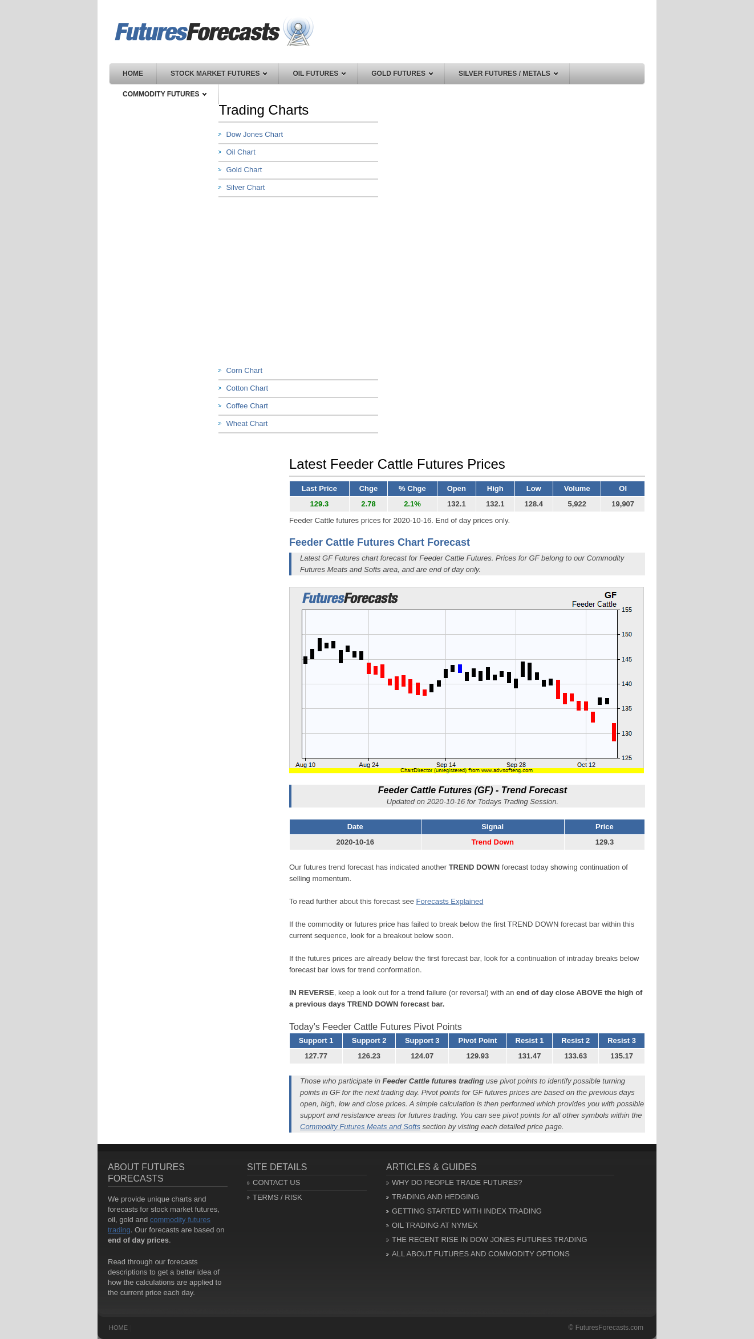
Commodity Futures (164, 94)
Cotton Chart (247, 388)
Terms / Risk (277, 1197)
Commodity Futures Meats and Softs (360, 1126)
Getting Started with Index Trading (467, 1211)
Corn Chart (244, 370)
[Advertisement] (304, 280)
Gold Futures (402, 74)
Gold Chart (244, 169)
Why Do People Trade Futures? (457, 1182)
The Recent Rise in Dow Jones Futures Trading (489, 1239)
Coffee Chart (246, 405)
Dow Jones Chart (254, 134)
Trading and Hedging (435, 1196)
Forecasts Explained (450, 901)
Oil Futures (319, 74)
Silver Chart (245, 187)
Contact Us (276, 1182)
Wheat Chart (246, 423)
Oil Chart (240, 152)
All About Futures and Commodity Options (481, 1253)
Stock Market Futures (219, 74)
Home (133, 74)
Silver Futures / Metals (508, 74)
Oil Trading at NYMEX (435, 1225)
